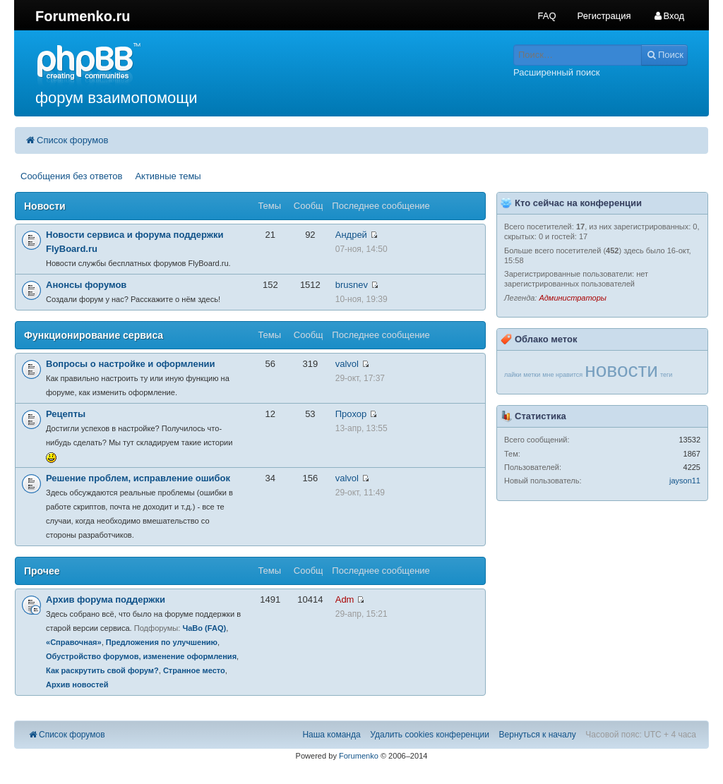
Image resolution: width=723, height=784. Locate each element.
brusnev (351, 284)
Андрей (351, 234)
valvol (347, 363)
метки (531, 374)
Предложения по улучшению (161, 642)
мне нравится (562, 374)
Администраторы (572, 298)
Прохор (350, 414)
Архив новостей (77, 684)
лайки (512, 374)
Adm (344, 599)
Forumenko (358, 756)
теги (666, 374)
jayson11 (684, 480)
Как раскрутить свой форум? (102, 670)
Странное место (194, 670)
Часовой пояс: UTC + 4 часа (640, 735)
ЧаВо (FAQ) (204, 628)
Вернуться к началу (537, 735)
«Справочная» (74, 642)
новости (621, 370)
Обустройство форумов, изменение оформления (141, 656)
